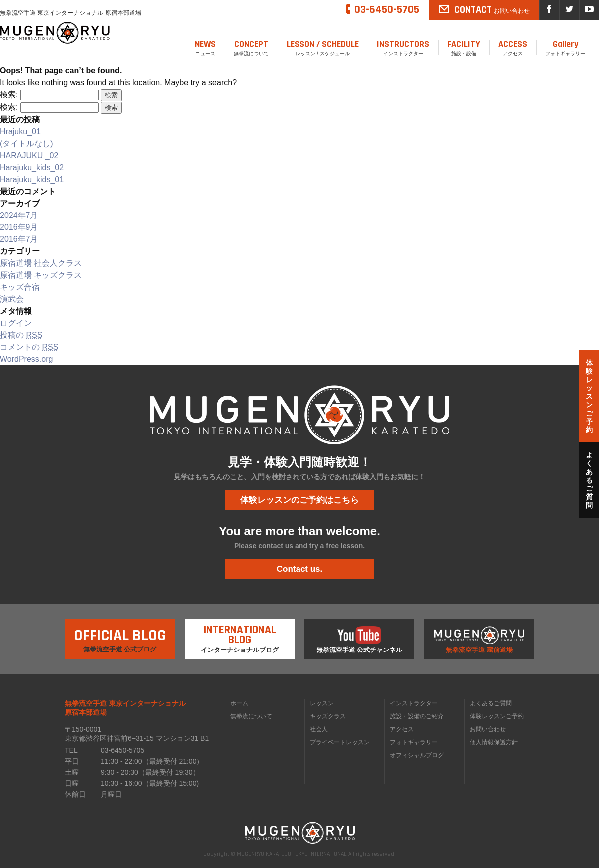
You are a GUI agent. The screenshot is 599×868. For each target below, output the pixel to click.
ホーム (239, 703)
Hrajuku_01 (20, 131)
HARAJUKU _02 (29, 155)
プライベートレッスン (340, 742)
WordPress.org (26, 359)
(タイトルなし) (26, 143)
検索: (9, 94)
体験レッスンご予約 (497, 716)
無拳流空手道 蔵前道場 (479, 639)
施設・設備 (463, 47)
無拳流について (251, 47)
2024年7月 (19, 215)
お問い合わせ (488, 729)
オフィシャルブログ (417, 755)
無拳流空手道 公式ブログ (120, 636)
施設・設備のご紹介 (417, 716)
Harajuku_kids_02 (32, 167)
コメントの (29, 347)
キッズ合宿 (20, 287)
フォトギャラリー (565, 47)
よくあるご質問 (491, 703)
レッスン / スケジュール (323, 47)
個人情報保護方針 (494, 742)
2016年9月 (19, 227)
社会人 (319, 729)
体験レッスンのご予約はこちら (299, 500)
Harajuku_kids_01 (32, 179)
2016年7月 (19, 239)
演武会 (12, 299)
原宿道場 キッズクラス (41, 275)
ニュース (205, 47)
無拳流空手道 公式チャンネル (359, 639)
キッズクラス (328, 716)
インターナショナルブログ (240, 636)
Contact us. (300, 569)
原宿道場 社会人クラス (41, 263)
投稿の (21, 335)
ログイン (16, 323)
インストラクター (403, 47)
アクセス (512, 47)
